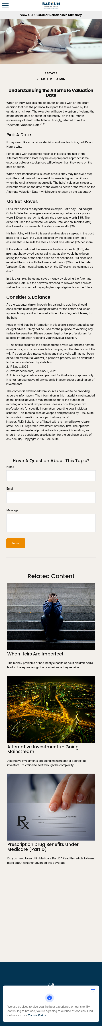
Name (10, 467)
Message (12, 510)
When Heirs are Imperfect (35, 654)
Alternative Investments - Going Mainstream (43, 749)
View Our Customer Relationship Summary (51, 15)
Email (9, 488)
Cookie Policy (37, 1015)
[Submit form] (15, 543)
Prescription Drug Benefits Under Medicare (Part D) (43, 846)
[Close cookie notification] (93, 992)
